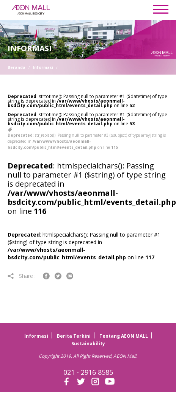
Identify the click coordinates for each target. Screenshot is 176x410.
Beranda (16, 67)
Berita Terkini (74, 336)
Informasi (43, 67)
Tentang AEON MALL (123, 336)
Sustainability (88, 343)
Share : (22, 275)
